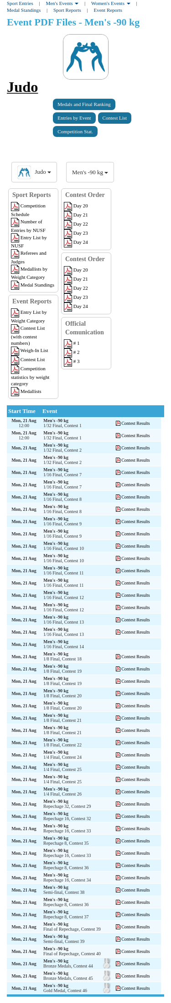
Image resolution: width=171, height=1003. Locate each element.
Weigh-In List (29, 350)
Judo (22, 87)
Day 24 (76, 242)
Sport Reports (67, 10)
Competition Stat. (75, 131)
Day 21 (76, 214)
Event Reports (107, 10)
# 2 (72, 352)
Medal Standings (24, 10)
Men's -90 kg (90, 172)
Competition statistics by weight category (30, 376)
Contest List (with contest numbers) (28, 335)
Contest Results (135, 423)
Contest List (115, 118)
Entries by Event (74, 118)
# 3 (72, 361)
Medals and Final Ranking (83, 104)
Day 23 (76, 233)
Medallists (26, 391)
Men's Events (62, 3)
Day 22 (76, 224)
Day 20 (76, 205)
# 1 (72, 343)
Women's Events (110, 3)
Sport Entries (20, 3)
